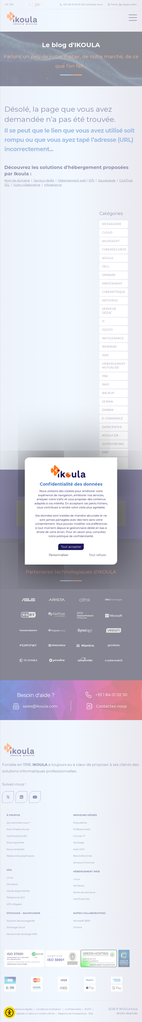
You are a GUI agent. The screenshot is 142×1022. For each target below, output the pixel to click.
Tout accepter (71, 547)
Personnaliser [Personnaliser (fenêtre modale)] (58, 555)
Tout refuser (97, 555)
